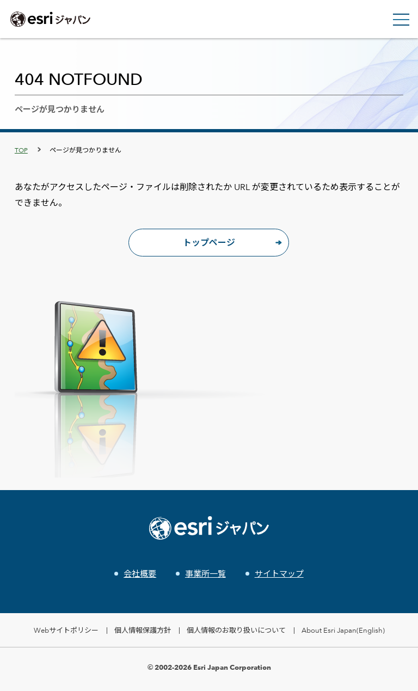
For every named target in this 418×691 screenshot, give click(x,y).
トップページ (209, 242)
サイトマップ (279, 573)
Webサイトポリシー (66, 630)
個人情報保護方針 (142, 630)
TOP (21, 149)
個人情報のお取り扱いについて (236, 630)
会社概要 (140, 573)
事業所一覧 (205, 573)
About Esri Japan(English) (343, 630)
